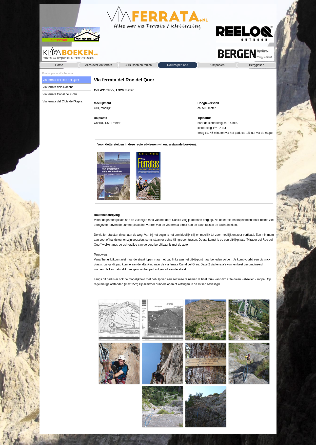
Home (59, 65)
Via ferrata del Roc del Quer (60, 80)
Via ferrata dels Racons (57, 87)
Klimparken (217, 65)
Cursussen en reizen (138, 65)
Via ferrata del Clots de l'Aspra (62, 101)
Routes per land (177, 65)
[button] (118, 319)
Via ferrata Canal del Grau (59, 94)
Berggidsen (256, 65)
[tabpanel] (184, 87)
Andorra (68, 73)
